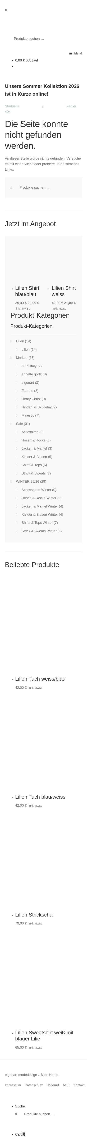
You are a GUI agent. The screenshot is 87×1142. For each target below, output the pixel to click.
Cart (19, 1134)
